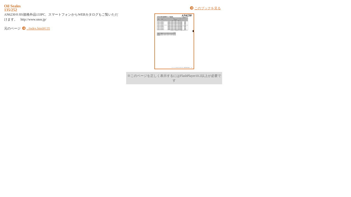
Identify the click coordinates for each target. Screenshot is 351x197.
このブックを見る (207, 8)
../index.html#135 (38, 28)
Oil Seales (12, 6)
